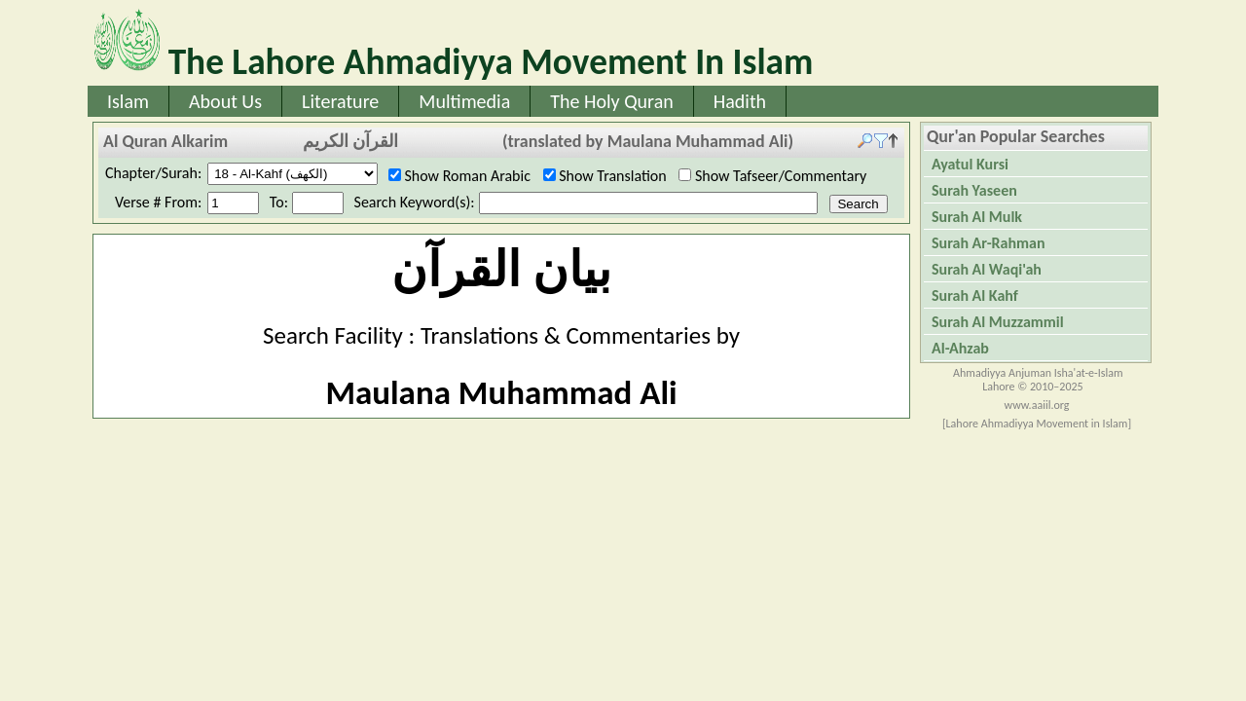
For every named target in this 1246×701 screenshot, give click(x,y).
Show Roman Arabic (466, 175)
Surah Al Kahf (975, 295)
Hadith (740, 101)
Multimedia (464, 101)
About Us (225, 101)
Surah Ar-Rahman (988, 243)
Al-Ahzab (960, 348)
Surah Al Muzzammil (998, 322)
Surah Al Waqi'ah (987, 269)
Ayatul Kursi (970, 164)
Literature (340, 101)
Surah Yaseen (974, 190)
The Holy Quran (612, 101)
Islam (128, 101)
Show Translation (611, 175)
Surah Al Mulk (977, 216)
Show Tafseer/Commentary (778, 175)
